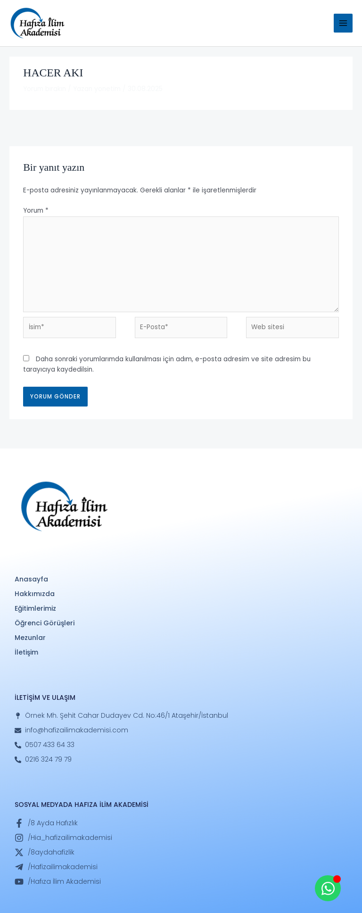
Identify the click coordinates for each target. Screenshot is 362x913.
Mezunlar (30, 637)
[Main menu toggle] (343, 23)
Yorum (36, 210)
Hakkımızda (35, 593)
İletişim (26, 652)
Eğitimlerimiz (35, 608)
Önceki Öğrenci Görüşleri (54, 126)
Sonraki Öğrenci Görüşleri (307, 126)
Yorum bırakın (44, 88)
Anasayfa (31, 579)
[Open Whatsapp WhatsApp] (328, 888)
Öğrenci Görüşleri (44, 623)
